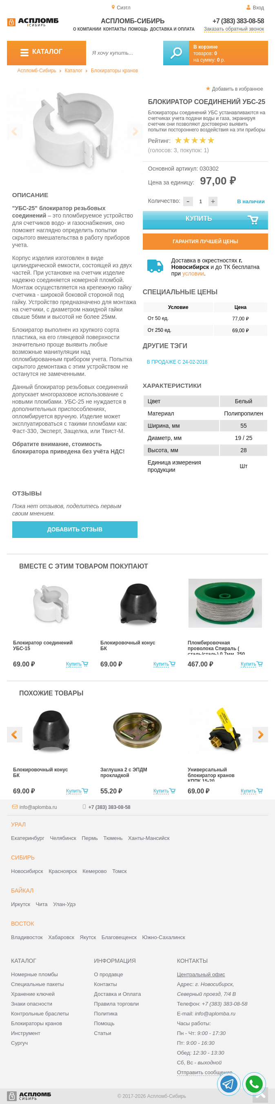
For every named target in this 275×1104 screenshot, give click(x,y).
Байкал (22, 890)
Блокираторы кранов (114, 70)
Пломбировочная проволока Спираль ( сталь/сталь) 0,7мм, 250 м (216, 651)
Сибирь (23, 857)
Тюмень (112, 838)
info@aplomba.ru (38, 807)
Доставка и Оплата (117, 994)
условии (193, 273)
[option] (75, 129)
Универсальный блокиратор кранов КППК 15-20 (211, 775)
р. (221, 60)
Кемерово (94, 871)
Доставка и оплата (172, 29)
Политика (106, 1014)
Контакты (114, 29)
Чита (42, 904)
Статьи (102, 1033)
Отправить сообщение (205, 1072)
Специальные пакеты (37, 984)
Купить (222, 220)
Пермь (90, 838)
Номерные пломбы (34, 974)
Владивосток (27, 937)
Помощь (138, 29)
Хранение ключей (33, 994)
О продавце (108, 974)
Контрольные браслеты (40, 1014)
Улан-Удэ (64, 904)
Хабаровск (61, 937)
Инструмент (25, 1033)
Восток (22, 923)
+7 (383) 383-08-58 (238, 21)
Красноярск (63, 871)
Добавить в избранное (237, 89)
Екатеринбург (27, 838)
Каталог (73, 70)
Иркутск (20, 904)
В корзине (205, 47)
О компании (87, 29)
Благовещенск (119, 937)
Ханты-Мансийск (148, 838)
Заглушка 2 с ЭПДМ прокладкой (123, 772)
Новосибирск (27, 871)
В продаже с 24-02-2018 (177, 362)
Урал (18, 824)
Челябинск (63, 838)
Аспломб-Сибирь (37, 70)
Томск (119, 871)
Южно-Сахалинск (163, 937)
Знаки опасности (31, 1004)
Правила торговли (116, 1004)
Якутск (88, 937)
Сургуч (19, 1043)
